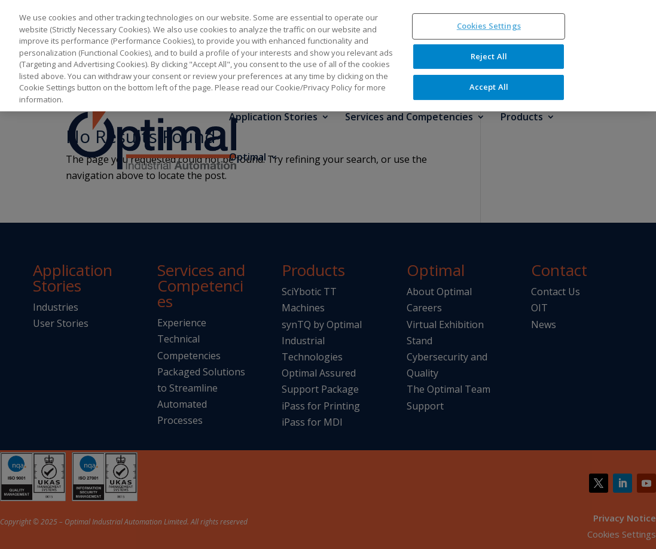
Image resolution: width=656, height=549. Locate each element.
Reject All (489, 38)
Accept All (488, 69)
